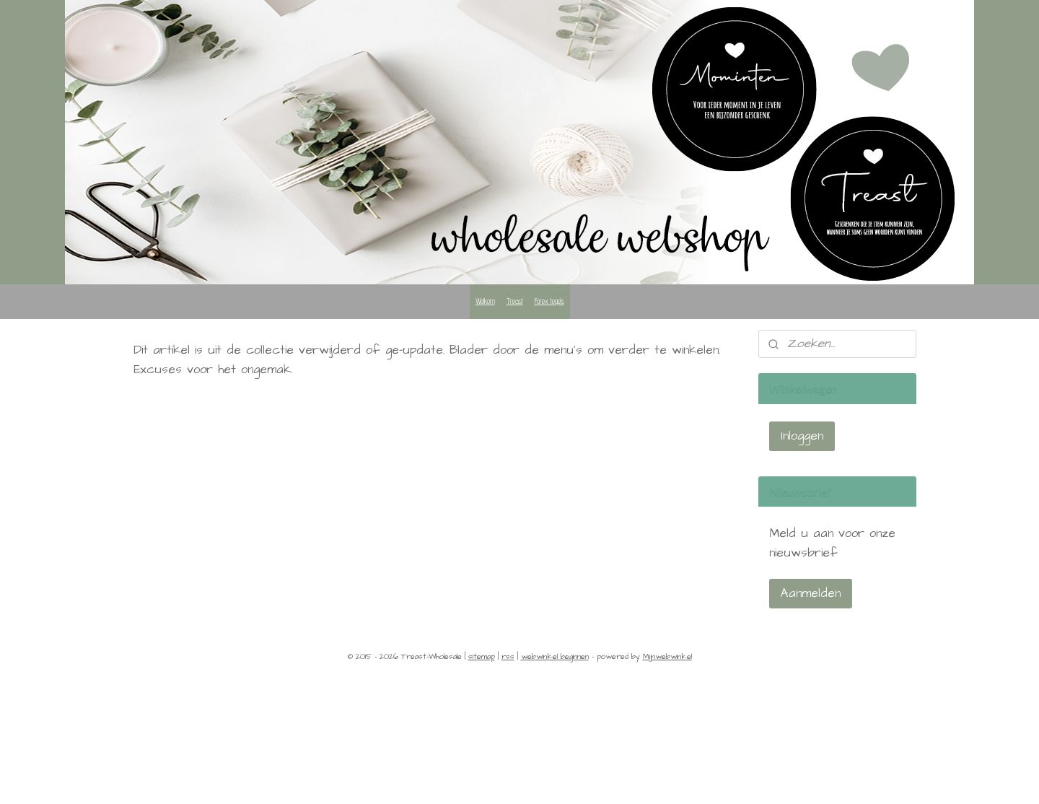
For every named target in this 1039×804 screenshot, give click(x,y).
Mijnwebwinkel (667, 656)
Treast (515, 301)
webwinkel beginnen (555, 656)
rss (507, 656)
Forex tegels (549, 301)
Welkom (485, 301)
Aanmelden (811, 593)
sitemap (481, 656)
